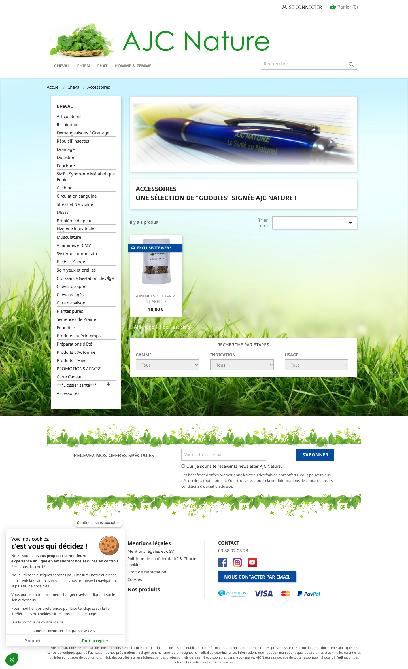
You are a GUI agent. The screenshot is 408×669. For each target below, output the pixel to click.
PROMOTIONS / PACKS (79, 368)
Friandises (66, 327)
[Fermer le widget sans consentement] (98, 522)
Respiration (68, 124)
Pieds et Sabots (71, 261)
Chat (102, 66)
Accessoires (68, 393)
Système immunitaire (77, 253)
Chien (83, 66)
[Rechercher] (309, 64)
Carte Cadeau (69, 377)
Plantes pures (70, 311)
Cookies (135, 579)
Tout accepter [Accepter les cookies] (95, 640)
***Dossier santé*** (77, 385)
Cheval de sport (72, 286)
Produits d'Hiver (72, 360)
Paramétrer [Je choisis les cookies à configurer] (35, 640)
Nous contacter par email (257, 577)
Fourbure (66, 165)
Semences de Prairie (76, 319)
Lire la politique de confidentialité (37, 622)
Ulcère (63, 212)
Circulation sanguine (77, 196)
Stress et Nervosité (75, 204)
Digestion (66, 157)
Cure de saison (71, 303)
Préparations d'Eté (74, 344)
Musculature (69, 237)
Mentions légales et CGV (151, 551)
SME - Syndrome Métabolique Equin (86, 176)
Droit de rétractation (147, 572)
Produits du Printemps (79, 335)
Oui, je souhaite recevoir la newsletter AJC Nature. (234, 466)
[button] (12, 659)
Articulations (69, 116)
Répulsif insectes (73, 141)
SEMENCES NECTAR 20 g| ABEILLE (156, 298)
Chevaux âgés (70, 294)
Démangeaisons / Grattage (83, 133)
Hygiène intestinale (75, 229)
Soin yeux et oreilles (76, 270)
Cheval (62, 66)
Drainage (66, 149)
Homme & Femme (132, 66)
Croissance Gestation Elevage (85, 278)
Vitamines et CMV (74, 245)
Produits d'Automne (76, 352)
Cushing (65, 187)
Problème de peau (74, 220)
